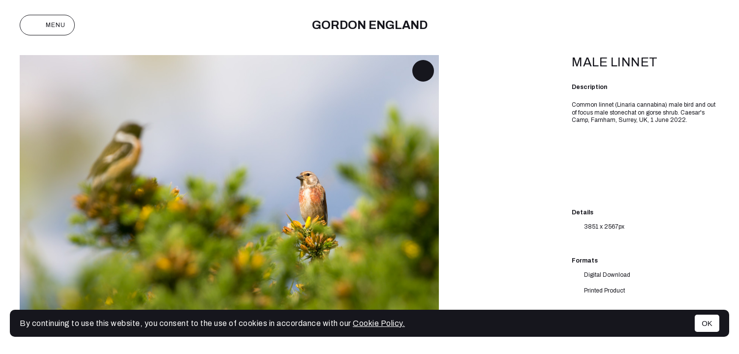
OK (707, 323)
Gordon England (370, 25)
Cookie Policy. (379, 323)
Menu (47, 25)
